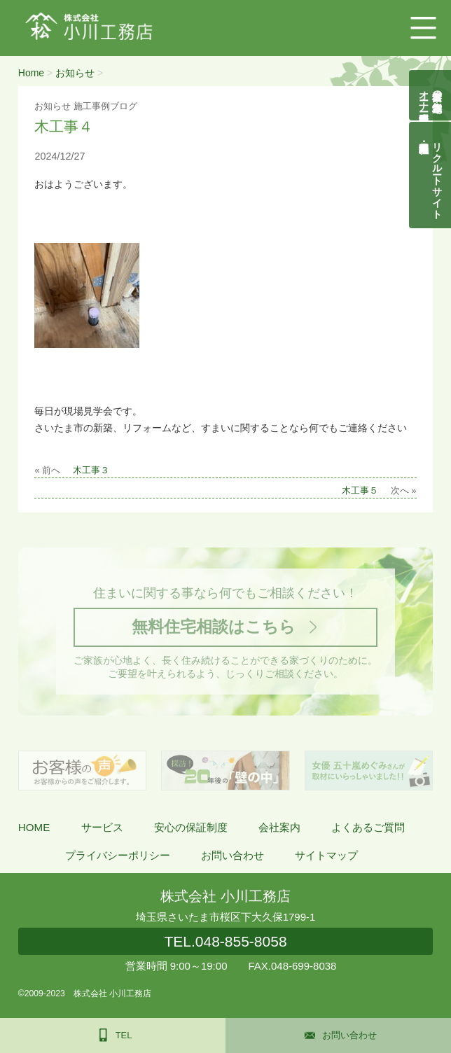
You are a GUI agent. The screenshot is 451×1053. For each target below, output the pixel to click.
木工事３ (91, 470)
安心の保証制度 (191, 827)
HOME (34, 827)
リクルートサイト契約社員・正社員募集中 (437, 175)
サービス (102, 827)
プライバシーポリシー (117, 855)
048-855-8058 (225, 941)
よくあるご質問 (368, 827)
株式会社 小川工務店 (225, 896)
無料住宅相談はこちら (214, 627)
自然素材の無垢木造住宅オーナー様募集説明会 (430, 95)
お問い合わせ (232, 855)
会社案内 (279, 827)
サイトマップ (326, 855)
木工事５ (360, 491)
